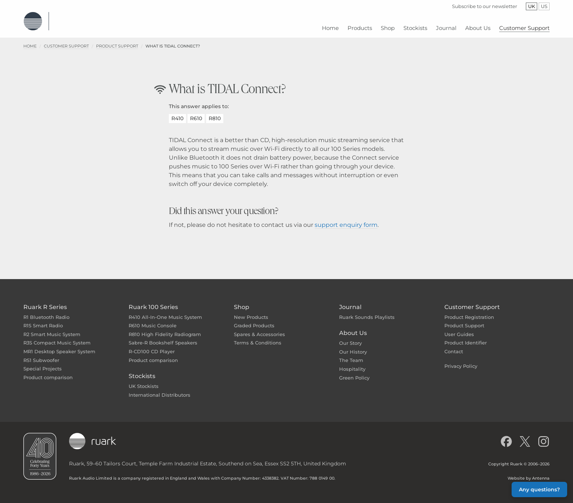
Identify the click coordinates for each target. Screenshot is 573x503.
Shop (241, 301)
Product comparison (48, 372)
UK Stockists (144, 381)
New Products (251, 312)
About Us (353, 327)
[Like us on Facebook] (506, 436)
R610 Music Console (153, 320)
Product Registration (469, 312)
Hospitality (352, 363)
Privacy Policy (460, 360)
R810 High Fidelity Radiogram (165, 329)
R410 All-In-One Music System (165, 312)
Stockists (142, 370)
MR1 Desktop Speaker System (59, 346)
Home (30, 40)
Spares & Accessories (259, 329)
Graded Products (254, 320)
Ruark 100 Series (153, 301)
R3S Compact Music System (57, 337)
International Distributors (159, 389)
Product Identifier (465, 337)
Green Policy (354, 372)
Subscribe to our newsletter (484, 6)
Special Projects (42, 363)
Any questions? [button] (539, 489)
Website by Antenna (529, 473)
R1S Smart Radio (43, 320)
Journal (350, 301)
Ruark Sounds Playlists (367, 312)
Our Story (350, 337)
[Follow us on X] (525, 436)
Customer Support (66, 40)
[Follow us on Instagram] (543, 436)
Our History (353, 346)
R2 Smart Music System (51, 329)
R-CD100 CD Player (152, 346)
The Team (351, 355)
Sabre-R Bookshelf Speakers (163, 337)
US (545, 6)
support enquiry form (346, 219)
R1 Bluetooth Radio (46, 312)
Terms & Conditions (257, 337)
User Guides (459, 329)
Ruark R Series (45, 301)
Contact (453, 346)
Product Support (117, 40)
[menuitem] (330, 25)
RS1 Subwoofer (41, 355)
